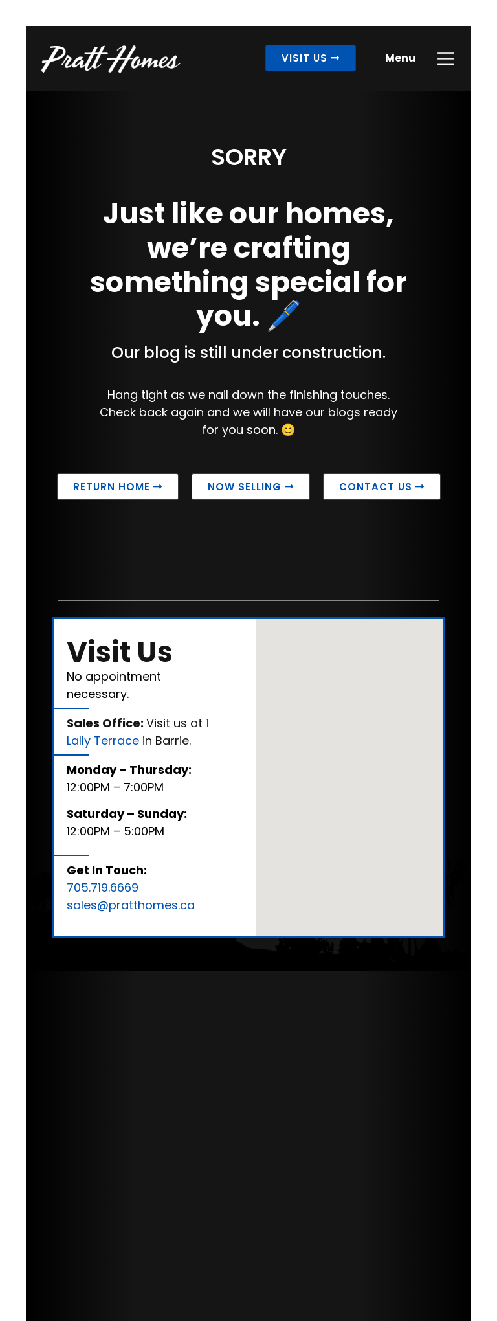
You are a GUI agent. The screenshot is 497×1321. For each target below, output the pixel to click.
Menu (400, 58)
